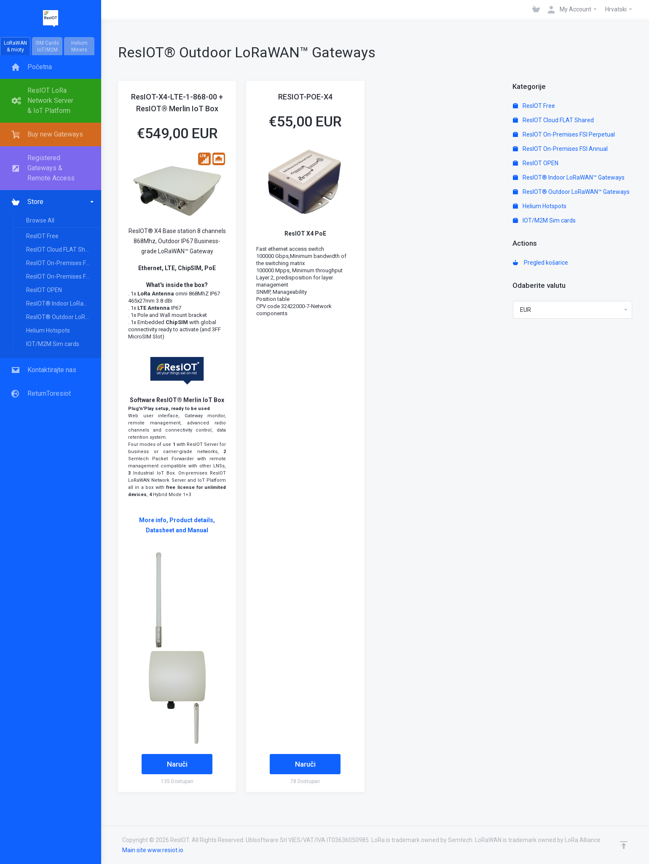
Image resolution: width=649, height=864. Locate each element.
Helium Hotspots (48, 330)
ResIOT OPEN (44, 290)
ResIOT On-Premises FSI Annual (63, 276)
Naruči (177, 764)
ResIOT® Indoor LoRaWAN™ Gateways (63, 303)
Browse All (40, 220)
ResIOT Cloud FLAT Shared (61, 249)
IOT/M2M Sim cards (52, 344)
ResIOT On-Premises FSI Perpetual (63, 263)
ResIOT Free (42, 236)
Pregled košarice (540, 262)
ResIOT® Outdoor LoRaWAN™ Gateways (63, 317)
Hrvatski (619, 9)
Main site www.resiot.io (152, 850)
